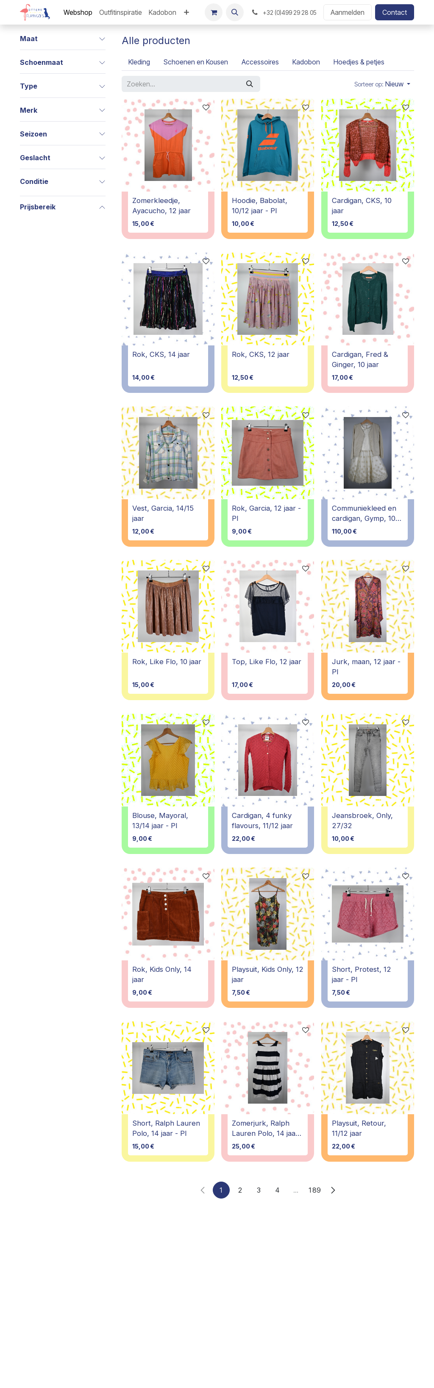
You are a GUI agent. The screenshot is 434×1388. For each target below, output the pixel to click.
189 (314, 1190)
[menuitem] (78, 12)
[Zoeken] (249, 84)
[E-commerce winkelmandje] (214, 12)
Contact (394, 12)
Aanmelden (347, 12)
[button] (235, 12)
